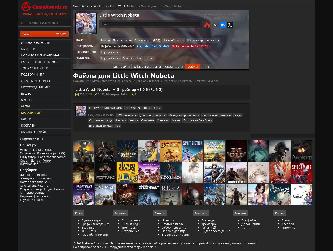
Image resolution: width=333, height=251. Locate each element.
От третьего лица (100, 120)
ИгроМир (288, 228)
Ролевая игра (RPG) (51, 153)
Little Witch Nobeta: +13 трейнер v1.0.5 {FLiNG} (119, 89)
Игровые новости (36, 43)
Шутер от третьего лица (203, 40)
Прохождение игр (35, 87)
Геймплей (209, 228)
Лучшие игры (92, 220)
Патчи (246, 228)
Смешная (147, 120)
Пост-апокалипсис (33, 182)
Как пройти (121, 66)
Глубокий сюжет (32, 200)
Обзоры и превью (35, 81)
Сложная (163, 120)
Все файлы (249, 220)
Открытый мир (31, 189)
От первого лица (32, 192)
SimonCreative (132, 58)
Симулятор (28, 157)
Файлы (26, 100)
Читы (25, 106)
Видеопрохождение (216, 231)
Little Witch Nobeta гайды (105, 107)
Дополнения (250, 224)
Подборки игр (32, 74)
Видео (26, 94)
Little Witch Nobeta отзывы (143, 107)
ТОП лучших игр (34, 68)
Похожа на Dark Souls (197, 120)
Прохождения (131, 220)
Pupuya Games (110, 52)
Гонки (47, 160)
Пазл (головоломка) (52, 157)
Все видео (209, 220)
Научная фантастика (35, 196)
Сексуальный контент (36, 185)
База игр (28, 49)
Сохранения (130, 231)
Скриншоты (174, 66)
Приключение (42, 150)
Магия (176, 120)
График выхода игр (96, 224)
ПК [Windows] (110, 46)
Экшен (25, 150)
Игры (103, 6)
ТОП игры (89, 231)
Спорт (24, 160)
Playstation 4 (145, 46)
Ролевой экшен (173, 40)
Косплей (28, 125)
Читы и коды (130, 224)
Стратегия (27, 153)
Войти (44, 34)
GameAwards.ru (84, 6)
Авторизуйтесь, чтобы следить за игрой (220, 16)
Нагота (59, 189)
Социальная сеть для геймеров (44, 8)
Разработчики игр (95, 235)
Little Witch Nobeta (123, 6)
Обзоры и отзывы (147, 66)
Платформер (29, 164)
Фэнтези (120, 120)
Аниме (133, 120)
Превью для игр (173, 231)
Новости (168, 220)
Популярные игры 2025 (39, 62)
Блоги (26, 119)
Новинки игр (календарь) (41, 55)
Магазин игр (32, 113)
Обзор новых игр (174, 228)
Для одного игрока (33, 175)
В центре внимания (176, 235)
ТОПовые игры (127, 115)
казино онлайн (34, 132)
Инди (48, 189)
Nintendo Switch (182, 46)
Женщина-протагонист (37, 178)
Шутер (36, 160)
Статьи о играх (172, 224)
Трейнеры (129, 228)
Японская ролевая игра (104, 125)
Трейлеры (209, 224)
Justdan (149, 58)
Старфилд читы (31, 139)
